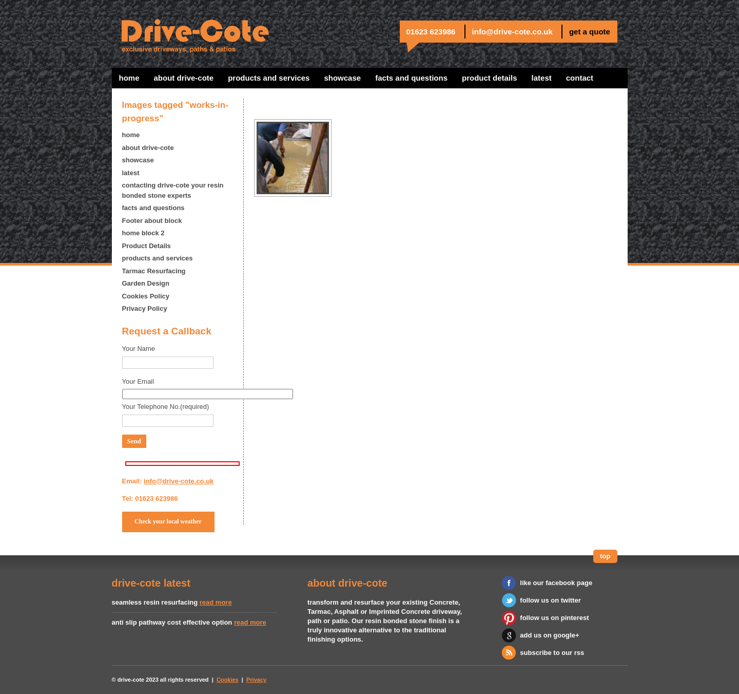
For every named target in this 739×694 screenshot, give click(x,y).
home (129, 77)
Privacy (256, 680)
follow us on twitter (550, 600)
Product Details (489, 77)
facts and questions (411, 77)
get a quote (589, 31)
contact (579, 77)
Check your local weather (168, 521)
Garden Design (145, 283)
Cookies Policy (145, 296)
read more (216, 602)
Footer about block (152, 220)
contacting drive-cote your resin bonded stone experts (173, 190)
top (605, 556)
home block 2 (143, 233)
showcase (342, 77)
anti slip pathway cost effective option (172, 622)
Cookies (228, 680)
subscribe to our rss (552, 653)
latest (542, 77)
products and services (268, 77)
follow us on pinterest (554, 618)
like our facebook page (556, 583)
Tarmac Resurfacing (154, 271)
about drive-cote (184, 77)
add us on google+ (549, 635)
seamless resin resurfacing (155, 602)
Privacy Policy (144, 308)
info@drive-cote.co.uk (512, 31)
